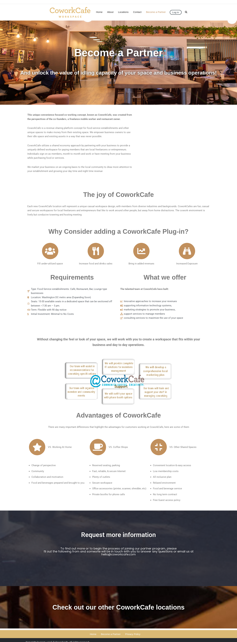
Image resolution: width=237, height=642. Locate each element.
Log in (175, 12)
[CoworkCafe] (70, 12)
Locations (123, 12)
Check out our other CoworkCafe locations (118, 607)
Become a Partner (156, 12)
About (110, 12)
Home (99, 12)
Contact (137, 12)
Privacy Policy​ (132, 634)
